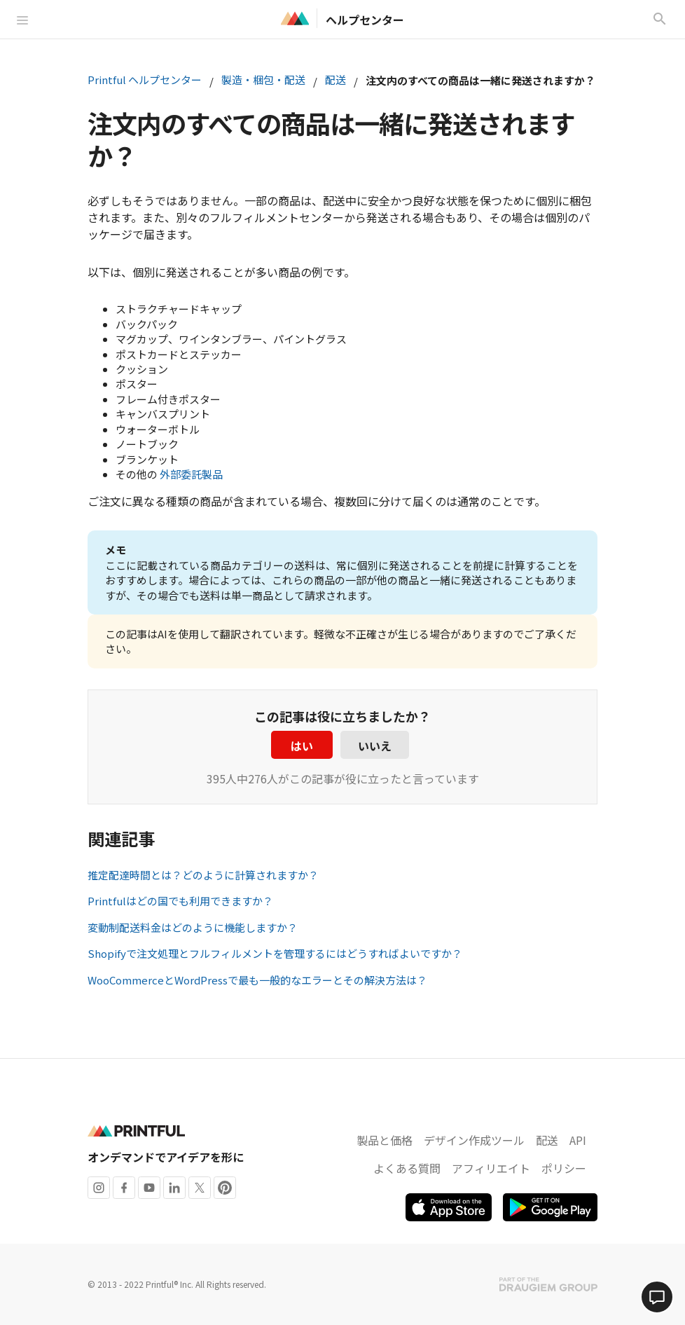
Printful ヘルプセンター (145, 79)
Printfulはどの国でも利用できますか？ (180, 900)
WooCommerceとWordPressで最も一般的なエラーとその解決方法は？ (257, 980)
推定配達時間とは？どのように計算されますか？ (203, 874)
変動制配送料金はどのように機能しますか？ (193, 927)
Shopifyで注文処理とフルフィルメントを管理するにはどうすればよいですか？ (275, 953)
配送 (335, 79)
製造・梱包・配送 (263, 79)
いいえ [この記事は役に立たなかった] (375, 745)
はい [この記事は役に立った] (302, 745)
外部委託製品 (191, 474)
